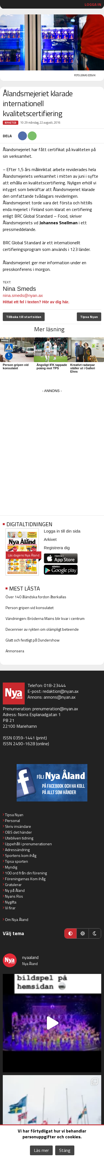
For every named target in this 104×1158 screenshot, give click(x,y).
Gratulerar (13, 884)
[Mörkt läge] (95, 933)
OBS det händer (18, 832)
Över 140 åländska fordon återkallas (36, 597)
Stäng (64, 1150)
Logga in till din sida (62, 531)
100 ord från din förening (26, 873)
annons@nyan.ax (59, 697)
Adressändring (17, 849)
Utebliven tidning (19, 838)
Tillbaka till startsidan (23, 316)
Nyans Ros (14, 896)
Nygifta (10, 902)
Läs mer (41, 1150)
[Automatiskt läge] (70, 933)
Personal (12, 820)
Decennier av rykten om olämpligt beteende (42, 629)
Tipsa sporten (16, 861)
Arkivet (50, 539)
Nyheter (10, 122)
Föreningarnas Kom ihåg (25, 879)
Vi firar (10, 908)
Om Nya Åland (16, 919)
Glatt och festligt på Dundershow (33, 640)
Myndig (11, 867)
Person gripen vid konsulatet (16, 366)
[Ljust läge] (83, 933)
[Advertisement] (52, 446)
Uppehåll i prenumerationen (28, 844)
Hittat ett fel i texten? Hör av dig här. (36, 302)
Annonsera (15, 651)
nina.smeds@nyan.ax (23, 295)
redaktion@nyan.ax (60, 691)
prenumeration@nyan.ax (55, 708)
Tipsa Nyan (89, 316)
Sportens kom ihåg (20, 855)
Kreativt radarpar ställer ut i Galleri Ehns (82, 368)
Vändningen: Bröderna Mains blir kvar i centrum (45, 618)
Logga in (93, 4)
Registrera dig (57, 547)
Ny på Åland (15, 890)
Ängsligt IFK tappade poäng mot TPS (52, 366)
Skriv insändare (18, 826)
